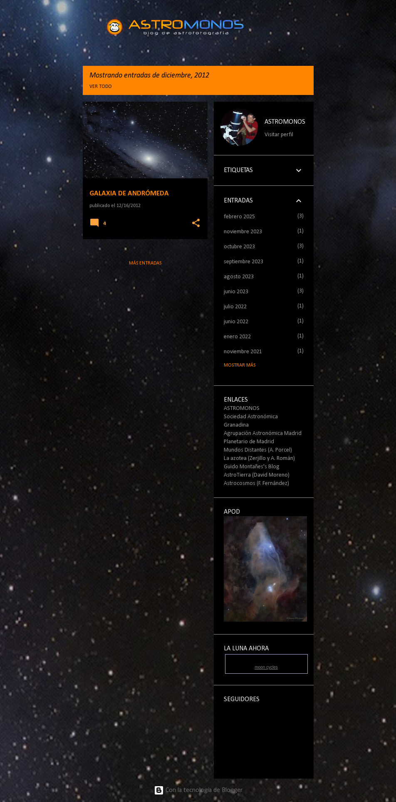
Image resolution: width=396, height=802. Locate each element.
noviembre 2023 (243, 232)
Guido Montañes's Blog (252, 467)
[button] (196, 223)
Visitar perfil (279, 135)
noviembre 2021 (243, 352)
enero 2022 (237, 337)
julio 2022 (235, 307)
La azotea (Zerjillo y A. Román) (259, 458)
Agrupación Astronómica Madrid (263, 433)
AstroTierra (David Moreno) (257, 475)
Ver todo (100, 86)
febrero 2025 (239, 217)
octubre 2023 (239, 247)
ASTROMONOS (285, 122)
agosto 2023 (239, 277)
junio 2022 (236, 322)
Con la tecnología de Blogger (198, 790)
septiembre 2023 (243, 262)
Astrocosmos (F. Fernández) (256, 483)
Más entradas (145, 263)
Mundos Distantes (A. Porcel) (258, 450)
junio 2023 (236, 292)
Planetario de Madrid (249, 442)
